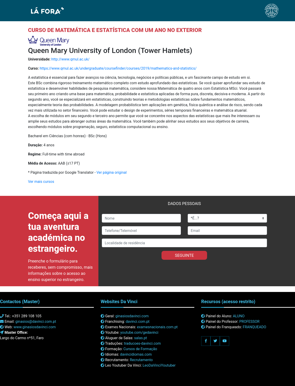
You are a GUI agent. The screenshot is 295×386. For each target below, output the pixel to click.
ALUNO (238, 316)
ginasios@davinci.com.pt (35, 321)
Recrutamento (141, 360)
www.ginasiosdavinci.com (34, 327)
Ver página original (111, 172)
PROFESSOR (249, 321)
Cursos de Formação (140, 349)
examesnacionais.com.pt (157, 327)
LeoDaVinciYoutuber (159, 365)
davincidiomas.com (136, 354)
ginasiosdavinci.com (132, 316)
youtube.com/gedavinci (139, 332)
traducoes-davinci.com (142, 343)
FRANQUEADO (254, 327)
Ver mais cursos (41, 181)
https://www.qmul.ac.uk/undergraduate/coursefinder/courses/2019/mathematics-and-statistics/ (118, 68)
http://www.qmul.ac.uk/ (70, 59)
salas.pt (140, 338)
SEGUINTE (184, 255)
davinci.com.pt (138, 321)
